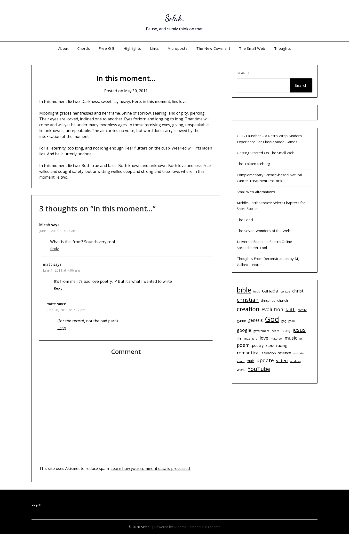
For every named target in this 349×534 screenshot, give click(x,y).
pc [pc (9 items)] (300, 338)
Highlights (132, 48)
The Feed (245, 219)
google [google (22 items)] (244, 330)
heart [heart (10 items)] (275, 331)
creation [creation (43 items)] (248, 309)
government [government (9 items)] (261, 331)
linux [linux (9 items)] (247, 338)
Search (244, 72)
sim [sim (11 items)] (295, 353)
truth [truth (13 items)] (250, 361)
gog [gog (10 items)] (283, 321)
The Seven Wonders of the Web (263, 230)
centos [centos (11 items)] (285, 291)
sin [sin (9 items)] (302, 353)
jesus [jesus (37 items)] (299, 330)
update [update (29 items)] (265, 360)
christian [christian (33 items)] (248, 299)
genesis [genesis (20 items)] (255, 320)
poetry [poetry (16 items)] (258, 345)
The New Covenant (213, 48)
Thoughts (282, 48)
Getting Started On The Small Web (265, 152)
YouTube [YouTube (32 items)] (259, 368)
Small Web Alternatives (256, 191)
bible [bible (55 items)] (244, 290)
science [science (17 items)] (284, 353)
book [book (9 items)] (256, 291)
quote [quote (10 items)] (270, 346)
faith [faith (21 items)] (290, 309)
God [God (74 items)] (272, 319)
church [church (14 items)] (282, 300)
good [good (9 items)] (291, 321)
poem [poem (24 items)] (243, 345)
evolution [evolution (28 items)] (272, 309)
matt (47, 264)
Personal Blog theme (204, 527)
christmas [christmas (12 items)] (268, 300)
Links (154, 48)
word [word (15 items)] (241, 369)
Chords (83, 48)
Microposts (177, 48)
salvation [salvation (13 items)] (269, 353)
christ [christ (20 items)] (298, 291)
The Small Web (252, 48)
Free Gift (107, 48)
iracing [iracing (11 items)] (285, 331)
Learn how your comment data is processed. (150, 468)
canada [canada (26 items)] (270, 290)
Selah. (174, 17)
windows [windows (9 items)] (295, 361)
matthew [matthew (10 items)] (276, 338)
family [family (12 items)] (302, 310)
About (63, 48)
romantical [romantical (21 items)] (248, 353)
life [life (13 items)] (239, 338)
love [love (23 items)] (264, 338)
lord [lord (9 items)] (254, 338)
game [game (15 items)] (241, 320)
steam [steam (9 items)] (241, 361)
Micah (44, 224)
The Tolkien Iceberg (253, 163)
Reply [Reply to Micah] (54, 248)
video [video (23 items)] (282, 360)
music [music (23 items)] (291, 338)
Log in (36, 504)
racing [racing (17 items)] (281, 345)
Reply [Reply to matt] (58, 288)
